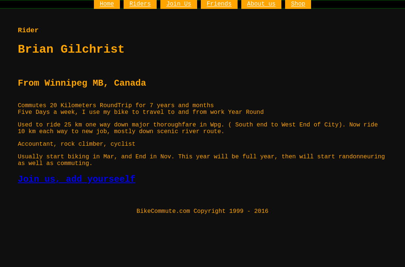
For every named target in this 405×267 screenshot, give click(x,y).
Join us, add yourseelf (76, 179)
